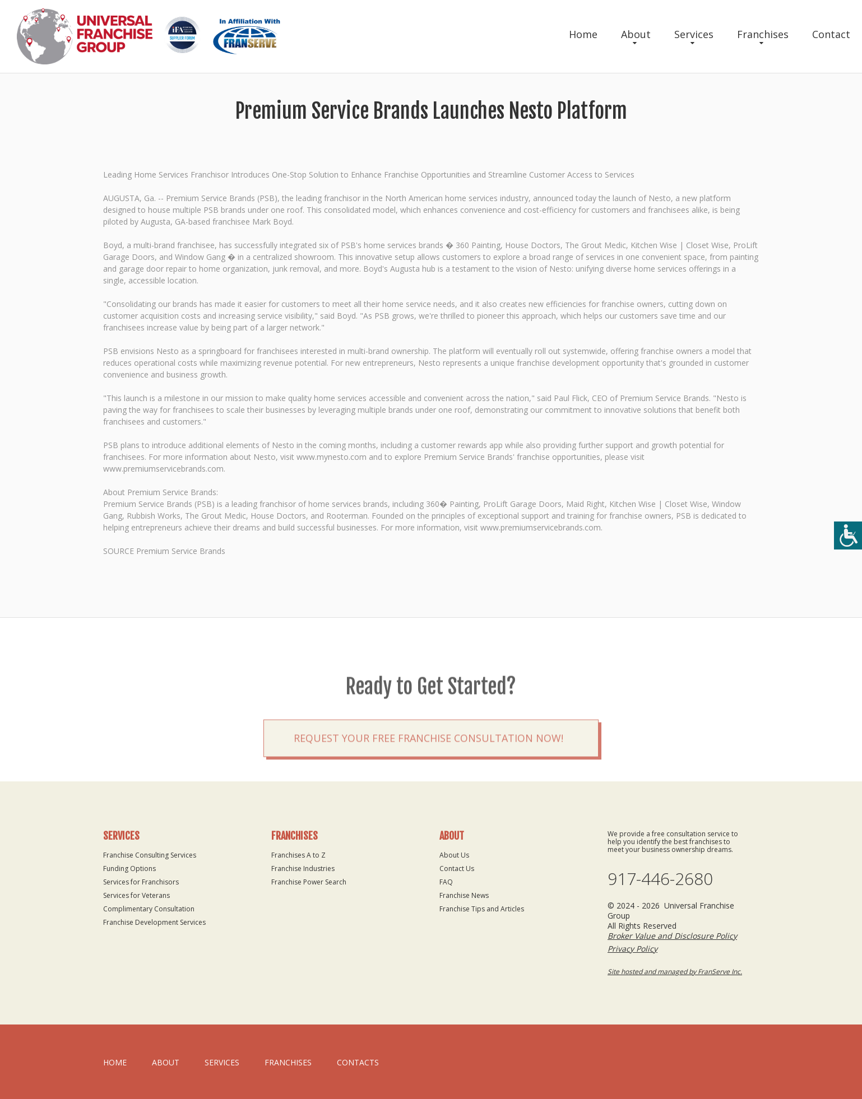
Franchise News (464, 895)
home (115, 1062)
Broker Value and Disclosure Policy (672, 935)
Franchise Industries (303, 868)
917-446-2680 (660, 878)
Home (583, 34)
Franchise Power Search (308, 882)
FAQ (446, 882)
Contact (831, 34)
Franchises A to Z (298, 855)
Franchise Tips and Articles (481, 909)
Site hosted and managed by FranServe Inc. (675, 971)
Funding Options (129, 868)
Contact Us (456, 868)
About (636, 34)
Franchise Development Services (154, 922)
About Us (454, 855)
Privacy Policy (632, 948)
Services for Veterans (136, 895)
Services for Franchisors (141, 882)
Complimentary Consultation (148, 909)
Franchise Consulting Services (149, 855)
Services (693, 34)
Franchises (763, 34)
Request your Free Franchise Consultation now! (428, 760)
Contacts (358, 1062)
